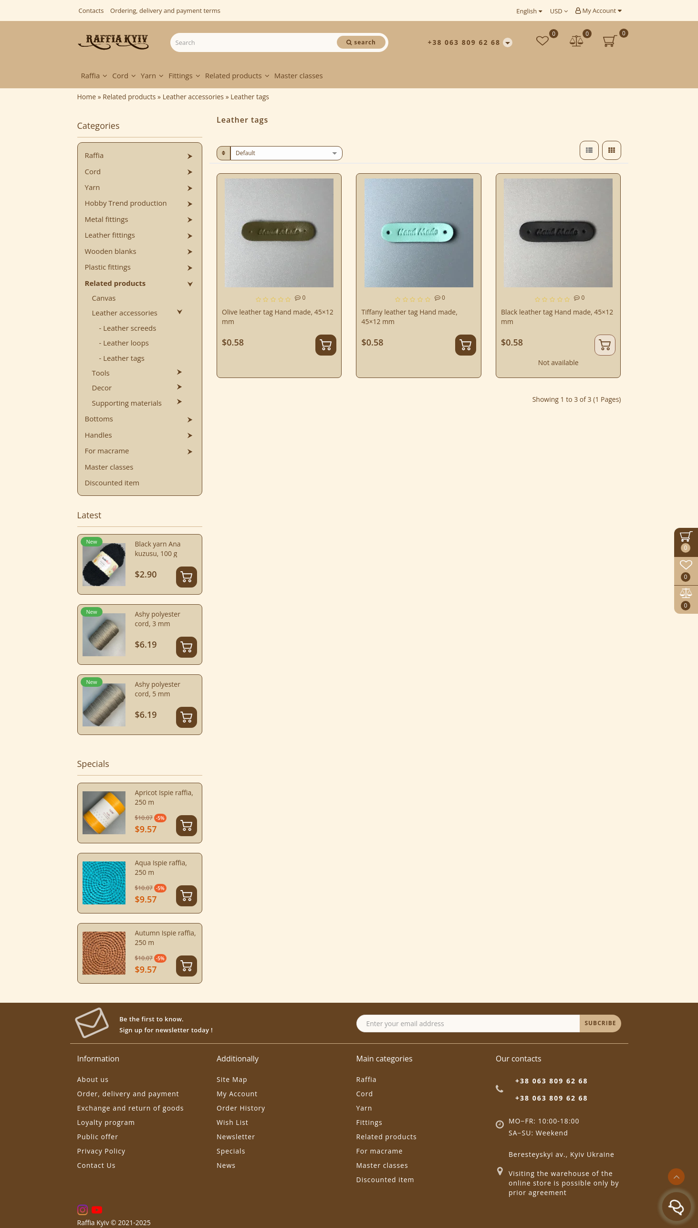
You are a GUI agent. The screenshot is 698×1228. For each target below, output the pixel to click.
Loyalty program (106, 1122)
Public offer (97, 1136)
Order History (241, 1108)
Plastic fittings (108, 267)
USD (559, 11)
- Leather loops (124, 342)
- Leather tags (122, 358)
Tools (101, 373)
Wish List (233, 1122)
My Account (598, 10)
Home (86, 96)
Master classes (298, 75)
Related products (237, 75)
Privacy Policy (101, 1150)
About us (93, 1079)
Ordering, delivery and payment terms (165, 10)
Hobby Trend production (126, 203)
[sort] (286, 153)
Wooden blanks (110, 251)
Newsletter (236, 1136)
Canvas (104, 298)
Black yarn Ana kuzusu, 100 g (158, 548)
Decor (102, 387)
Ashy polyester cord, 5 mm (157, 689)
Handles (98, 435)
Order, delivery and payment (128, 1093)
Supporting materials (127, 403)
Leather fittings (110, 235)
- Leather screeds (127, 328)
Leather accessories (125, 312)
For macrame (107, 450)
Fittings (184, 75)
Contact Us (96, 1165)
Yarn (152, 75)
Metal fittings (106, 219)
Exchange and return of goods (130, 1108)
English (529, 11)
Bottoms (99, 418)
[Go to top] (676, 1176)
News (226, 1165)
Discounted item (112, 482)
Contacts (91, 10)
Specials (231, 1150)
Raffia (94, 75)
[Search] (361, 42)
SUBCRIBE (600, 1023)
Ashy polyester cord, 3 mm (157, 618)
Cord (124, 75)
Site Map (232, 1079)
